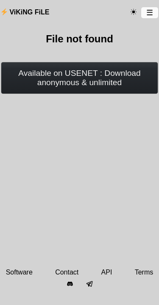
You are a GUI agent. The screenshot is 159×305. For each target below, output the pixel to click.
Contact (66, 272)
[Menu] (149, 12)
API (106, 272)
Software (19, 272)
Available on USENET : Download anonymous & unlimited (79, 78)
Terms (144, 272)
